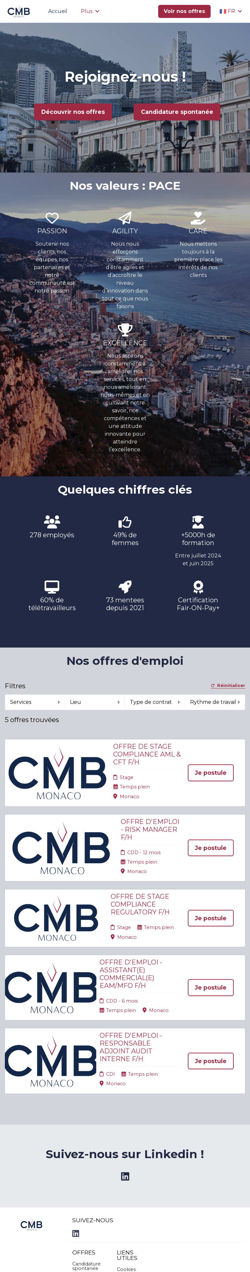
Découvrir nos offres (73, 111)
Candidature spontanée (177, 111)
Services (35, 702)
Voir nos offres (184, 11)
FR (231, 11)
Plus (90, 11)
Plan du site (130, 1175)
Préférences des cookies (131, 1198)
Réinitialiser (228, 686)
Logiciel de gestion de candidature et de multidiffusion (125, 1260)
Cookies (126, 1167)
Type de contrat (155, 702)
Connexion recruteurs (130, 1185)
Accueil (57, 11)
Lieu (95, 702)
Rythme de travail (215, 702)
